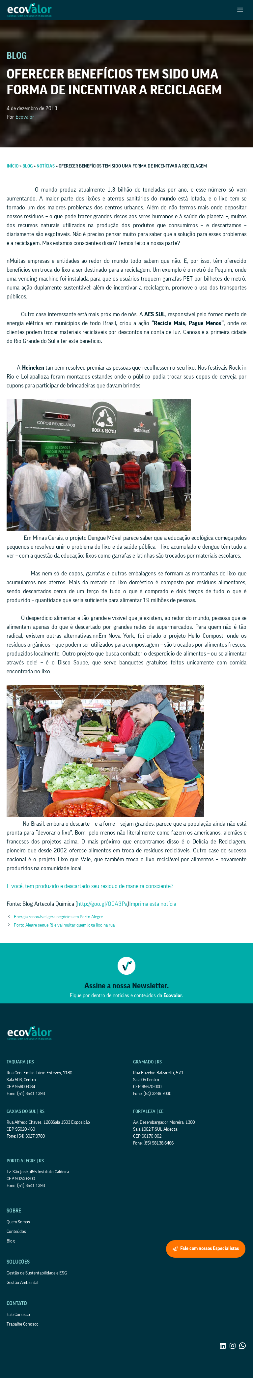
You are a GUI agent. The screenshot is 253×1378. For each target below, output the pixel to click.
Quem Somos (18, 1222)
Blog (11, 1241)
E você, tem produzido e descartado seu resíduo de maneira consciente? (90, 886)
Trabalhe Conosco (23, 1324)
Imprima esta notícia (152, 904)
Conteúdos (16, 1231)
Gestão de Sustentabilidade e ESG (37, 1273)
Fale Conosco (18, 1314)
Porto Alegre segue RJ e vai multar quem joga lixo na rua (64, 925)
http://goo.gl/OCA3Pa (102, 904)
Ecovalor (24, 117)
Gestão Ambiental (22, 1282)
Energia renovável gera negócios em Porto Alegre (58, 917)
